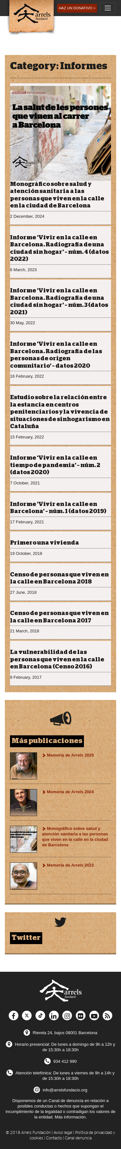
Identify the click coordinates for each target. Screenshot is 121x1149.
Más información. (71, 1117)
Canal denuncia (78, 1138)
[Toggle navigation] (108, 8)
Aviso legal (63, 1133)
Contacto (54, 1138)
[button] (77, 8)
